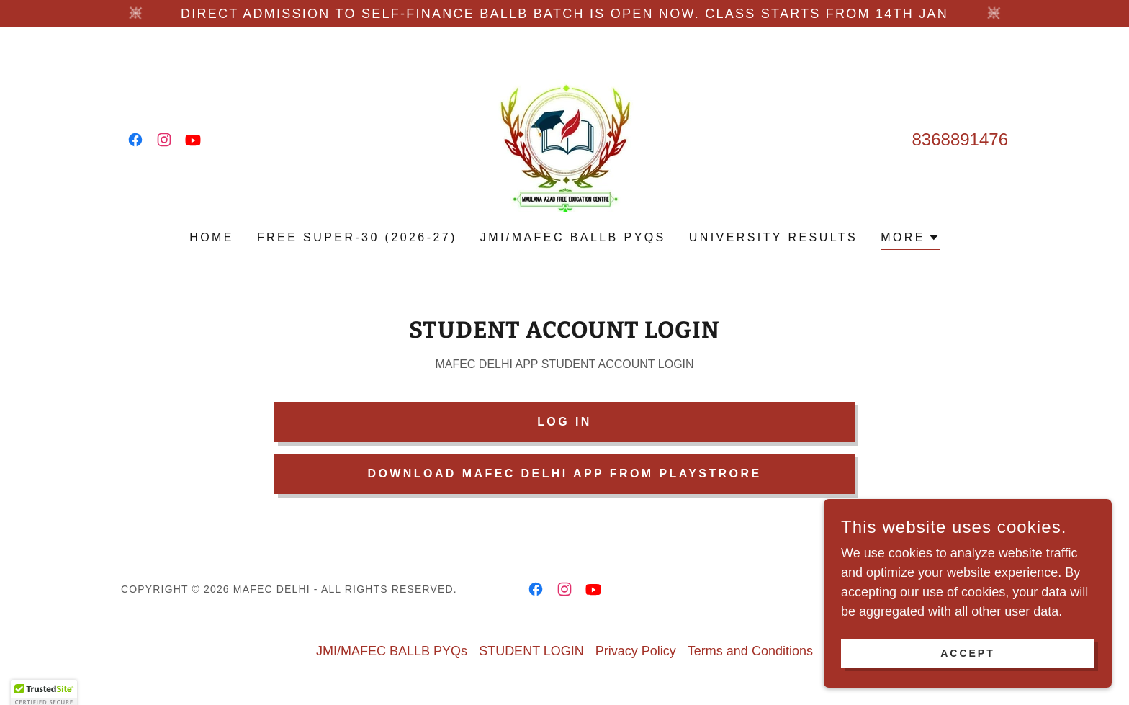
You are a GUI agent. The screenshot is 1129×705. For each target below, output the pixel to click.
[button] (910, 239)
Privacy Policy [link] (635, 651)
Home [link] (211, 237)
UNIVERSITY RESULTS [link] (773, 237)
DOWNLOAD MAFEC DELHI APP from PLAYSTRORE (564, 473)
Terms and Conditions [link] (750, 651)
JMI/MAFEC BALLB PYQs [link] (573, 237)
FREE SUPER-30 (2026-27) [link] (357, 237)
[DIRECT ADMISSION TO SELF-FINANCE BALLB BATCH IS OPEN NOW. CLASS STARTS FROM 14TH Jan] (564, 13)
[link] (135, 139)
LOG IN (564, 422)
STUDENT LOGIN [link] (531, 651)
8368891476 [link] (960, 139)
